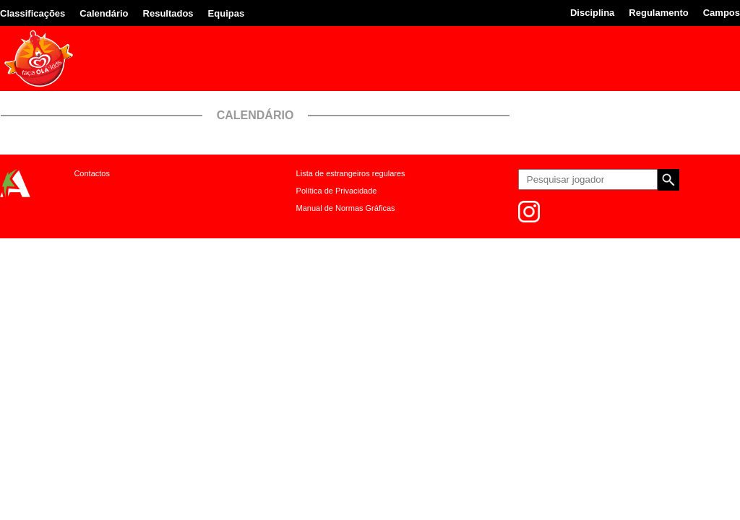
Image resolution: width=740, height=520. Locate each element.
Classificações (32, 13)
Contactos (92, 173)
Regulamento (658, 12)
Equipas (226, 13)
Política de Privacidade (336, 190)
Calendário (103, 13)
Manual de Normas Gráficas (345, 208)
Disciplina (592, 12)
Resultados (168, 13)
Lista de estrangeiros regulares (350, 173)
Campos (721, 12)
